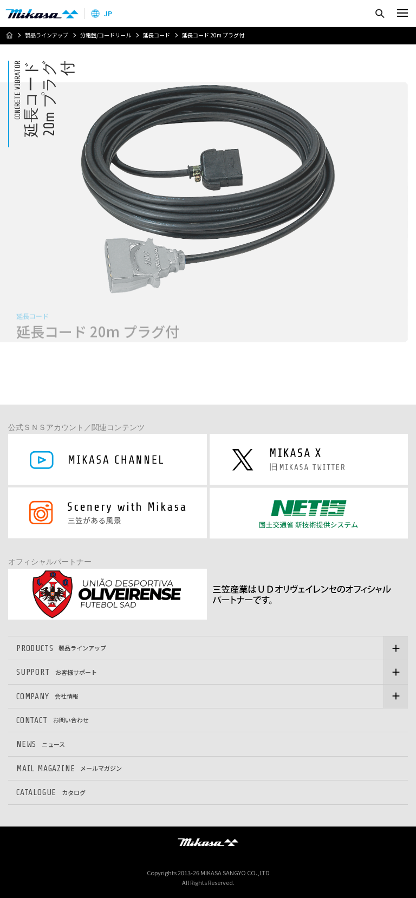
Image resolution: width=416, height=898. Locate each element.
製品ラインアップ (46, 35)
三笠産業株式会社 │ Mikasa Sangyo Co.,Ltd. (42, 13)
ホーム (9, 35)
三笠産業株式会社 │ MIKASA (208, 842)
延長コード (156, 35)
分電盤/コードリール (105, 35)
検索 (379, 13)
